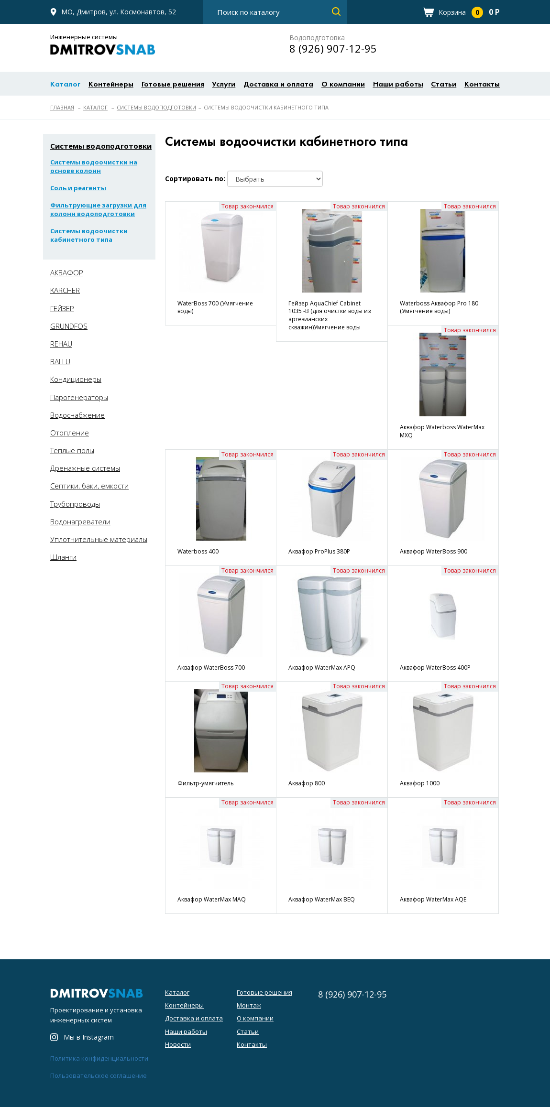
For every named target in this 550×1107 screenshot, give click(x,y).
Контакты (482, 84)
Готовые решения (173, 84)
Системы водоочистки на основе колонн (93, 166)
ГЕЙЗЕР (62, 308)
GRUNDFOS (69, 326)
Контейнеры (110, 84)
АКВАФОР (66, 272)
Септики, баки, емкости (89, 485)
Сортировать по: (195, 178)
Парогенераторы (79, 397)
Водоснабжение (77, 415)
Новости (178, 1044)
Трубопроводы (75, 504)
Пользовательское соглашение (98, 1075)
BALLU (60, 361)
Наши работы (398, 84)
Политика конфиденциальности (99, 1058)
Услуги (223, 84)
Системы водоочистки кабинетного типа (89, 235)
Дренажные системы (85, 468)
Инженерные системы (102, 44)
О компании (343, 84)
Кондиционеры (75, 379)
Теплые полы (72, 450)
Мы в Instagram (89, 1037)
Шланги (63, 557)
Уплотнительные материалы (98, 539)
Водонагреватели (80, 521)
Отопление (69, 432)
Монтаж (249, 1005)
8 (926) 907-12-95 (333, 48)
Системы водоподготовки (156, 107)
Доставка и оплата (278, 84)
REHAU (61, 343)
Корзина (469, 12)
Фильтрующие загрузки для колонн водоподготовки (98, 209)
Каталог (65, 84)
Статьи (443, 84)
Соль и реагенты (78, 188)
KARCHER (65, 290)
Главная (62, 107)
